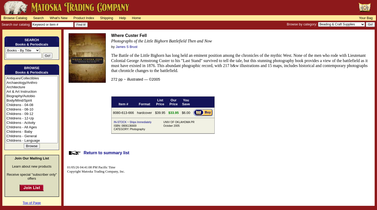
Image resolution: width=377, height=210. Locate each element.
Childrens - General (32, 136)
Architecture (32, 87)
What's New (59, 18)
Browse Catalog (15, 18)
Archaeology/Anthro (32, 83)
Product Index (84, 18)
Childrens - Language (32, 141)
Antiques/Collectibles (32, 78)
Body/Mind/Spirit (32, 100)
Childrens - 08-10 (32, 109)
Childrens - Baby (32, 132)
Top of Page (32, 203)
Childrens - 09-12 (32, 114)
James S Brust (126, 47)
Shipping (106, 18)
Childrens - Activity (32, 123)
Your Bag (366, 18)
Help (122, 18)
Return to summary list (106, 153)
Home (136, 18)
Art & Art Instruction (32, 92)
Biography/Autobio (32, 96)
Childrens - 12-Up (32, 118)
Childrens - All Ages (32, 127)
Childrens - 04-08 (32, 105)
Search (38, 18)
